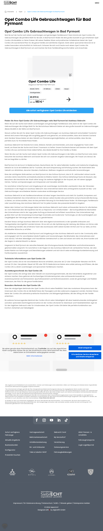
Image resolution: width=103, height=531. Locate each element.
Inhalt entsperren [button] (85, 348)
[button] (5, 526)
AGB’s (56, 503)
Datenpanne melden (82, 503)
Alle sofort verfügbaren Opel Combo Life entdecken (51, 110)
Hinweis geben (66, 503)
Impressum (17, 503)
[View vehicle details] (68, 99)
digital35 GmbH (59, 510)
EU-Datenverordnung (32, 503)
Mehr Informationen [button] (34, 356)
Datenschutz (47, 503)
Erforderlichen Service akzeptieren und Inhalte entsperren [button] (85, 355)
